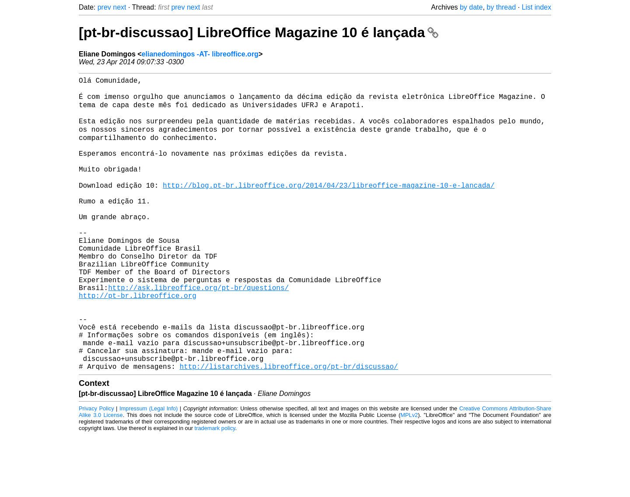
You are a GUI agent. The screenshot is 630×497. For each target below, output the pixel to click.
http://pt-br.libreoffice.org (137, 341)
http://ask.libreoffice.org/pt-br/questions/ (198, 332)
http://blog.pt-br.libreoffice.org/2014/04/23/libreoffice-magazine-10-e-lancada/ (328, 207)
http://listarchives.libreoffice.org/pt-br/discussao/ (288, 428)
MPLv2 (409, 477)
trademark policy (215, 490)
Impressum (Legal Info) (148, 470)
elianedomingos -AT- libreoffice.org (200, 54)
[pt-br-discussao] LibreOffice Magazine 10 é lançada (258, 32)
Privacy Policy (96, 470)
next (119, 7)
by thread (501, 7)
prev (104, 7)
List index (536, 7)
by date (471, 7)
